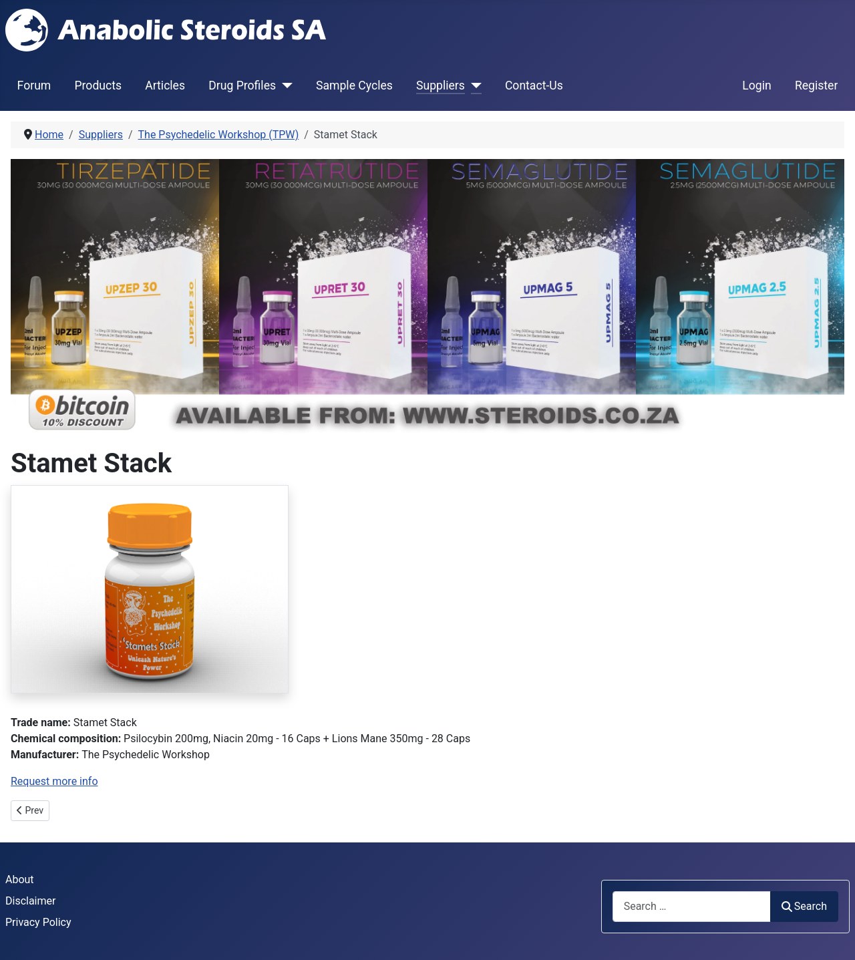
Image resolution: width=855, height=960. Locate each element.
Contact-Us (534, 85)
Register (816, 85)
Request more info (54, 781)
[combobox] (692, 906)
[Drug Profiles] (284, 85)
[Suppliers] (473, 85)
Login (756, 85)
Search (804, 906)
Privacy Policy (38, 922)
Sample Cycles (354, 85)
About (19, 879)
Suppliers (440, 85)
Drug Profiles (242, 85)
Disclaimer (30, 901)
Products (98, 85)
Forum (34, 85)
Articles (165, 85)
